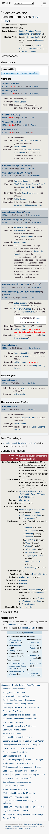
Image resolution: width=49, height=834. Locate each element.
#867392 (5, 86)
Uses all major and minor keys (32, 510)
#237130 (5, 409)
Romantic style (21, 771)
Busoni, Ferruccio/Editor (13, 722)
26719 (25, 132)
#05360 (4, 168)
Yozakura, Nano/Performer (14, 689)
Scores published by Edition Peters (17, 737)
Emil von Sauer (20, 228)
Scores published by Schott (14, 756)
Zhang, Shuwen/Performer (14, 693)
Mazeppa (39, 40)
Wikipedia (32, 491)
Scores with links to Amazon (14, 730)
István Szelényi (20, 306)
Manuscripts (34, 707)
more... (37, 318)
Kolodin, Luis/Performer (12, 700)
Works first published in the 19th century (19, 793)
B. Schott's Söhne (27, 356)
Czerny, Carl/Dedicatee (12, 818)
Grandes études (34, 37)
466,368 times (32, 826)
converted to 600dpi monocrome (27, 205)
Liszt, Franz (24, 500)
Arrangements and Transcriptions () (20, 73)
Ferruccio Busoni (21, 181)
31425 (24, 118)
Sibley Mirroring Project (12, 760)
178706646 (24, 494)
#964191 (5, 348)
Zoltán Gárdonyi (21, 303)
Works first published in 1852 (15, 789)
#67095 (4, 125)
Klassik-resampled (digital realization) (19, 443)
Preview (27, 165)
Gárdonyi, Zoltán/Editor (12, 741)
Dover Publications (29, 193)
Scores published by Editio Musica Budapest (21, 745)
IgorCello (31, 383)
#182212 (5, 287)
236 (23, 383)
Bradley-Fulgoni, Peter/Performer (26, 685)
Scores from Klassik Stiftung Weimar (18, 704)
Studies (22, 31)
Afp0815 (32, 409)
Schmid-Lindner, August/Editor (15, 752)
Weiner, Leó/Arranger (34, 760)
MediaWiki (9, 828)
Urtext (5, 748)
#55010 (4, 176)
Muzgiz (24, 388)
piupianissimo (36, 176)
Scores (38, 767)
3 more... (39, 34)
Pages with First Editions (13, 711)
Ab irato (33, 648)
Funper (32, 118)
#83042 (4, 132)
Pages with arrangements (13, 786)
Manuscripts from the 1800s (14, 707)
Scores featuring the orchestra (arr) (17, 782)
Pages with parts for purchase (15, 811)
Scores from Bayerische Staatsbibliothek (20, 719)
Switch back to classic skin (22, 828)
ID (32, 132)
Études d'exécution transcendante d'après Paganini (17, 666)
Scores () (8, 69)
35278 (25, 176)
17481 (25, 125)
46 (24, 348)
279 (25, 86)
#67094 (4, 118)
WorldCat (23, 491)
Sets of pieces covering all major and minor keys (23, 814)
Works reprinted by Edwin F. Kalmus (18, 763)
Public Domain (20, 102)
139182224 (29, 497)
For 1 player (8, 778)
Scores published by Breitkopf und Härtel (20, 715)
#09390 (4, 298)
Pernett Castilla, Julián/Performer (16, 696)
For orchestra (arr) (23, 778)
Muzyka (25, 326)
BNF (21, 497)
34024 (23, 168)
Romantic (23, 580)
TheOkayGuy (34, 86)
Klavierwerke (19, 231)
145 (25, 94)
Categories (5, 685)
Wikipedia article (26, 607)
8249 (25, 215)
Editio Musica (28, 312)
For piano (30, 31)
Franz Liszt (28, 633)
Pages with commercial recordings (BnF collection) (24, 807)
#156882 (5, 222)
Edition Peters (27, 236)
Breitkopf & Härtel (28, 187)
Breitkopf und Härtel (29, 141)
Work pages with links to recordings (17, 767)
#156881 (5, 215)
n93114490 (40, 494)
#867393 (5, 94)
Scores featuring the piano (34, 774)
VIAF (39, 491)
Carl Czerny (24, 577)
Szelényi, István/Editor (34, 741)
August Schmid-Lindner (24, 353)
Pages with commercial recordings (17, 797)
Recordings (30, 700)
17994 (26, 222)
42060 (24, 298)
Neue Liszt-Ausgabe (22, 309)
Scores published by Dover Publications (19, 726)
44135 (26, 287)
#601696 (5, 383)
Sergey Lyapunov (28, 51)
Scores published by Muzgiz (22, 748)
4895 (23, 409)
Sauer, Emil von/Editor (12, 733)
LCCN (32, 494)
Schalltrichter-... (34, 348)
